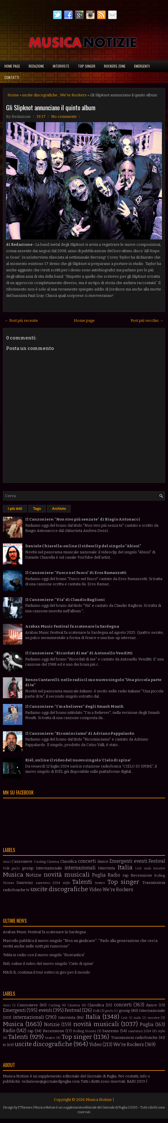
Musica (13, 874)
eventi (140, 861)
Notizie (33, 875)
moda (147, 868)
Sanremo (25, 882)
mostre (159, 868)
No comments (64, 116)
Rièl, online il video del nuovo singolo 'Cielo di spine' (78, 760)
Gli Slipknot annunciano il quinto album (50, 107)
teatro (100, 883)
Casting (40, 862)
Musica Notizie (99, 1099)
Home (13, 95)
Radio (114, 875)
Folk (6, 868)
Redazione (36, 66)
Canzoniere (22, 861)
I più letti (15, 509)
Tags (37, 509)
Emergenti (142, 66)
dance (102, 861)
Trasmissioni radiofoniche (134, 1037)
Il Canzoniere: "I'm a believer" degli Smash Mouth (74, 706)
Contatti (11, 77)
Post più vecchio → (147, 320)
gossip (28, 868)
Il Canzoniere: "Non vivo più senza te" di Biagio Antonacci (82, 519)
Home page (12, 66)
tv (28, 890)
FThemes (25, 1107)
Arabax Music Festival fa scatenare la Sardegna (72, 626)
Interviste (61, 66)
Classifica (68, 861)
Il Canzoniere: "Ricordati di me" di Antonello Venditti (79, 653)
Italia (125, 867)
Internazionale (49, 868)
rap (126, 875)
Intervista (106, 868)
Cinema (53, 862)
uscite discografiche (39, 95)
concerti (87, 861)
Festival (157, 861)
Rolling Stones (84, 1031)
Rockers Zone (114, 66)
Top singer (86, 66)
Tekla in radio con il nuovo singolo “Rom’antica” (44, 955)
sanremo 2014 (48, 883)
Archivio (59, 509)
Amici (7, 862)
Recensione (141, 875)
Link (138, 868)
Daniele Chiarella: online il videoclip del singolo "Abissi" (83, 546)
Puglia (99, 875)
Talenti (82, 882)
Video (95, 889)
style (66, 883)
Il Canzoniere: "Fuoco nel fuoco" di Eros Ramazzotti (76, 572)
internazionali (80, 868)
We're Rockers (73, 95)
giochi (16, 868)
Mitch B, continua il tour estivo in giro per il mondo (46, 972)
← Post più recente (21, 320)
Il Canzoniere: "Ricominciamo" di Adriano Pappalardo (79, 733)
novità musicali (67, 874)
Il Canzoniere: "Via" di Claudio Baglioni (65, 599)
